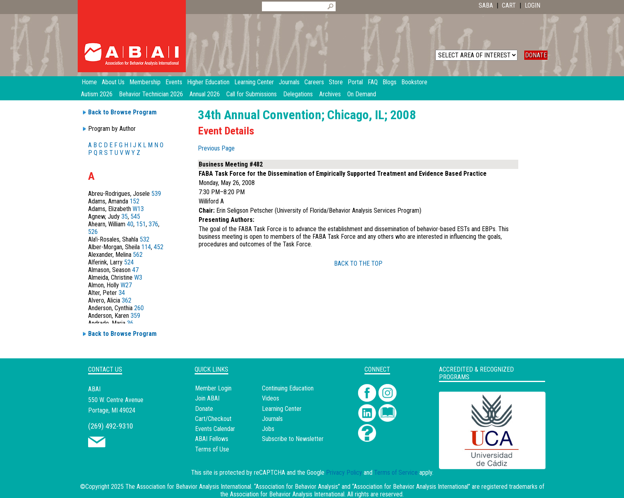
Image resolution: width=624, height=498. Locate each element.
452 (158, 247)
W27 (126, 285)
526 (93, 232)
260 (139, 308)
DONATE (536, 55)
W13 (138, 209)
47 (135, 270)
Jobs (268, 429)
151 (141, 224)
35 (124, 216)
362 (126, 300)
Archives (330, 94)
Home (89, 82)
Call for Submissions (251, 94)
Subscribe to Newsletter (293, 439)
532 (144, 239)
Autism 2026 (97, 94)
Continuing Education (288, 388)
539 (156, 193)
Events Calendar (215, 429)
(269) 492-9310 (110, 426)
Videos (270, 398)
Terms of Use (212, 449)
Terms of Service (396, 472)
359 (135, 315)
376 (153, 224)
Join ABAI (207, 398)
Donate (204, 409)
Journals (272, 419)
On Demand (361, 94)
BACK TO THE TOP (358, 263)
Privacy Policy (344, 472)
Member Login (213, 388)
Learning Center (282, 409)
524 (129, 262)
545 (135, 216)
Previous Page (216, 148)
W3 (138, 277)
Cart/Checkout (213, 419)
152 (134, 201)
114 (146, 247)
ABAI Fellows (211, 439)
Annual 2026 (204, 94)
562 (138, 254)
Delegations (298, 94)
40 (130, 224)
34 (122, 293)
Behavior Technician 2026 (151, 94)
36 (130, 323)
